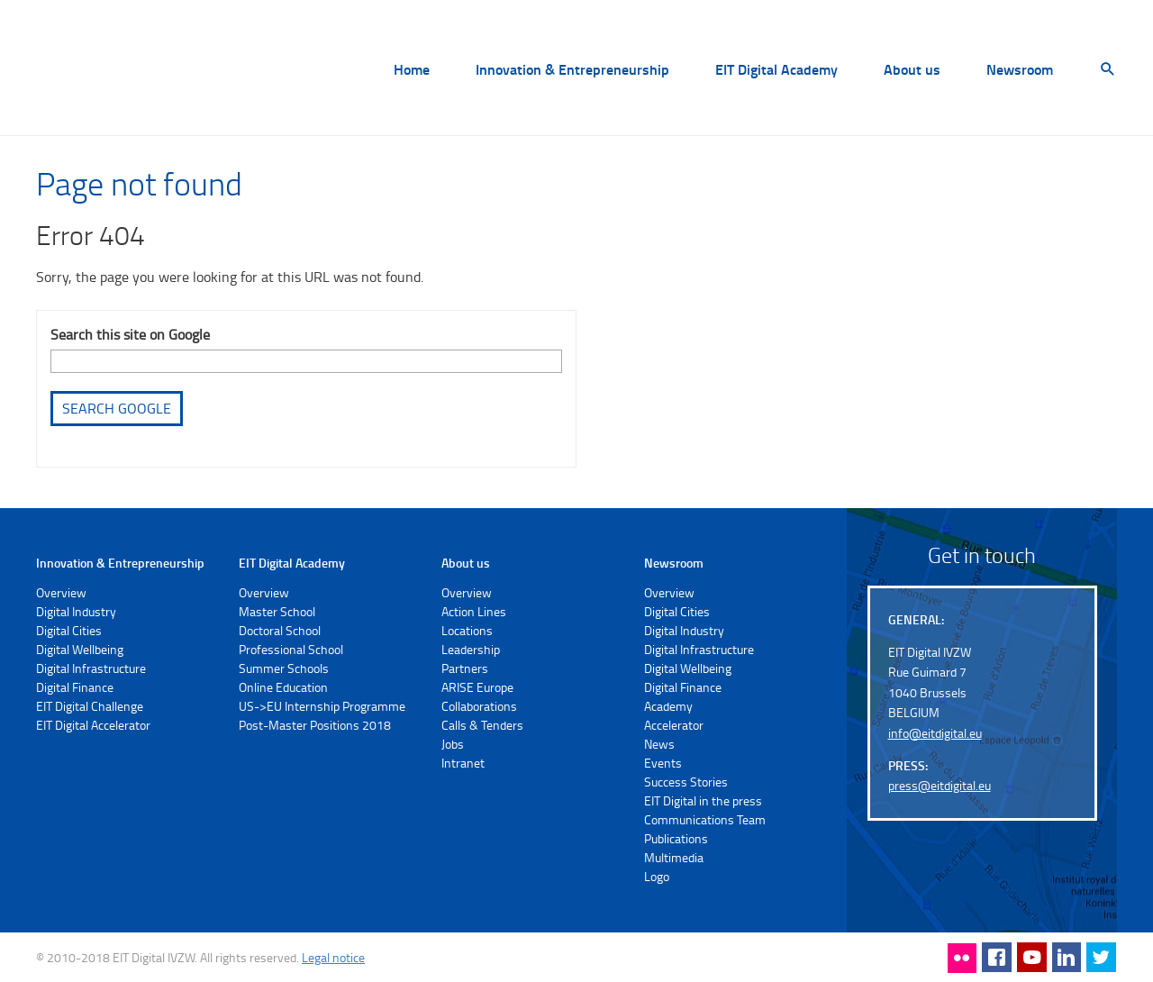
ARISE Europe (477, 687)
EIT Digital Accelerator (93, 724)
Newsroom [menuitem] (1019, 70)
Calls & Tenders (482, 724)
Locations (467, 630)
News (659, 743)
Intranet (463, 762)
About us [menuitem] (912, 70)
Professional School (291, 649)
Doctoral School (280, 630)
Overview (61, 592)
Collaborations (479, 705)
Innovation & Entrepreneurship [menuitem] (572, 70)
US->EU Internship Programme (322, 705)
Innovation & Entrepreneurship (120, 562)
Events (663, 762)
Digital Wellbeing (79, 649)
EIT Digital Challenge (89, 705)
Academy (668, 705)
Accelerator (674, 724)
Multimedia (674, 857)
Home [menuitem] (412, 70)
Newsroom (674, 562)
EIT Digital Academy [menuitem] (776, 70)
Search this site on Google (130, 334)
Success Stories (686, 781)
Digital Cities (69, 630)
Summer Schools (284, 668)
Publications (676, 838)
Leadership (470, 649)
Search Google (116, 408)
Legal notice (333, 957)
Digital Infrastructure (91, 668)
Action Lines (473, 611)
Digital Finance (74, 687)
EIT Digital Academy (292, 562)
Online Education (283, 687)
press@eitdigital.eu (939, 785)
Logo (656, 876)
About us (465, 562)
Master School (277, 611)
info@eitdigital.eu (935, 732)
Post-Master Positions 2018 (315, 724)
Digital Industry (76, 611)
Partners (464, 668)
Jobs (452, 743)
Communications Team (705, 819)
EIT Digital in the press (703, 800)
